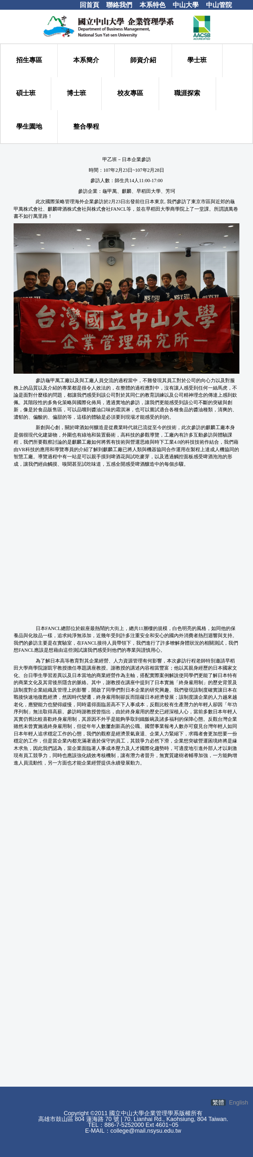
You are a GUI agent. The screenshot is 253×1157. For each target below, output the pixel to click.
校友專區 (130, 93)
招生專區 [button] (29, 60)
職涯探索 (187, 93)
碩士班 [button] (26, 93)
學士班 (197, 60)
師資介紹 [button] (143, 60)
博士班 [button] (76, 93)
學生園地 (29, 126)
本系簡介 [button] (86, 60)
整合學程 (86, 126)
